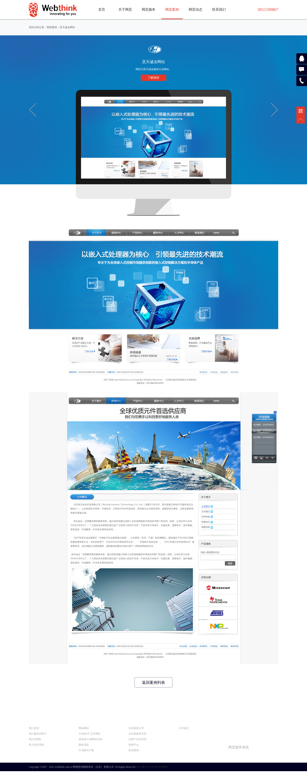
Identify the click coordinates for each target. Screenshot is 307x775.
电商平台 (134, 744)
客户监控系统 (36, 744)
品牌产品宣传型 (137, 739)
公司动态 (183, 728)
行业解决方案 (86, 750)
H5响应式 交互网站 (89, 733)
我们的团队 (35, 739)
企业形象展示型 (137, 733)
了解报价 (153, 77)
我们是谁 (34, 728)
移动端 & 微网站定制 (90, 739)
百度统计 (163, 766)
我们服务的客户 (38, 733)
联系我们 (219, 9)
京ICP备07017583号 (147, 766)
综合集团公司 (136, 728)
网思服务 (148, 9)
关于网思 (125, 9)
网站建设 (84, 728)
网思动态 (195, 9)
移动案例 (134, 750)
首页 (101, 9)
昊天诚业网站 (67, 27)
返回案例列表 (153, 682)
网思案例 (172, 9)
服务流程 (84, 744)
